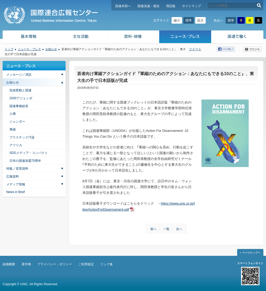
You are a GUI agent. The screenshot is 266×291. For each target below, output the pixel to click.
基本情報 (28, 37)
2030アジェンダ (20, 98)
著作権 (26, 264)
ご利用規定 (86, 264)
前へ (153, 229)
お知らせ (51, 49)
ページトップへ (250, 252)
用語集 (170, 6)
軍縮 (12, 129)
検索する (259, 5)
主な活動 (81, 37)
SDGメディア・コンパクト (28, 153)
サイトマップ (191, 6)
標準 (188, 20)
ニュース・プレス (185, 37)
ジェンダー (17, 121)
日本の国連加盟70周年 (25, 161)
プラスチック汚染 (22, 137)
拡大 (200, 20)
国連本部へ (123, 6)
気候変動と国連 (20, 90)
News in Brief (15, 192)
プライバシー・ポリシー (54, 264)
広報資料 (12, 176)
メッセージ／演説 (18, 74)
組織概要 (9, 264)
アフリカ (15, 145)
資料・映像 (133, 37)
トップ (9, 49)
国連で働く (237, 37)
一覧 (166, 229)
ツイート (195, 49)
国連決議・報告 (148, 6)
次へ (179, 229)
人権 (12, 114)
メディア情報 (15, 184)
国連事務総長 (18, 106)
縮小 (177, 20)
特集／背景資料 (17, 168)
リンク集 (106, 264)
